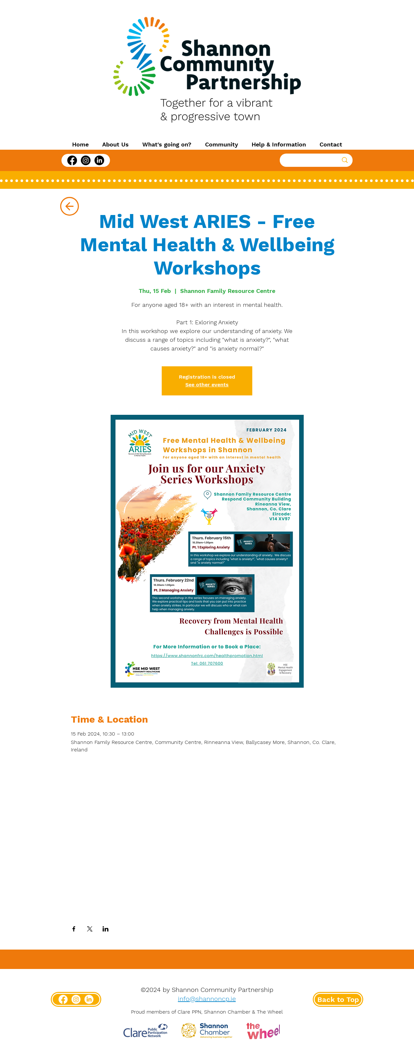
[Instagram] (86, 160)
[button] (115, 144)
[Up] (69, 206)
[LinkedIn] (99, 160)
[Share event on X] (90, 928)
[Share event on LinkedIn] (106, 928)
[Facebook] (72, 160)
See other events (207, 385)
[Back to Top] (338, 999)
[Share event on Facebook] (74, 928)
